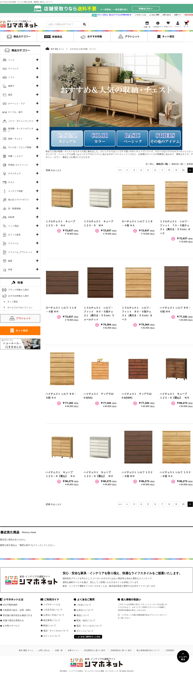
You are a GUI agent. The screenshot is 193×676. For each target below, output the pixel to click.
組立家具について (51, 620)
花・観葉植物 (14, 208)
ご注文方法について (52, 609)
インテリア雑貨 (15, 191)
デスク (11, 182)
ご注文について (83, 605)
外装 (10, 269)
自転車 (11, 217)
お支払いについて (84, 610)
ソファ (11, 77)
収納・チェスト (15, 138)
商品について (82, 615)
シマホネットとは (140, 15)
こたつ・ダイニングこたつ (20, 121)
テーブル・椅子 (15, 112)
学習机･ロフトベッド (18, 165)
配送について (49, 625)
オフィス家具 (14, 234)
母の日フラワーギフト (18, 199)
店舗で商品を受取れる (13, 620)
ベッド (11, 60)
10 (183, 170)
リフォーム (13, 243)
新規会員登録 (189, 15)
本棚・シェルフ (15, 156)
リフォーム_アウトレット (20, 252)
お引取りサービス (11, 625)
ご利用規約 (169, 650)
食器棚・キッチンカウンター (20, 130)
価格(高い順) (177, 164)
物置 (10, 261)
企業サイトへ (73, 650)
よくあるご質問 (154, 15)
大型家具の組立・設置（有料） (17, 610)
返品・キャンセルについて (56, 630)
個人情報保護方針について (148, 650)
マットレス (13, 68)
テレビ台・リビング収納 (19, 147)
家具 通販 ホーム (26, 650)
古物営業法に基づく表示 (121, 650)
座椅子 (11, 86)
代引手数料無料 (10, 605)
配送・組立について (85, 620)
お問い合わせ (166, 15)
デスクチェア (14, 173)
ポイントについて (51, 636)
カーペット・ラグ (16, 103)
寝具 (10, 95)
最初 (120, 170)
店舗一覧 (59, 650)
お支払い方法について (53, 615)
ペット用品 (13, 226)
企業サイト (177, 15)
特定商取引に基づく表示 (94, 650)
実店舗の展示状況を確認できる (17, 615)
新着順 (190, 164)
